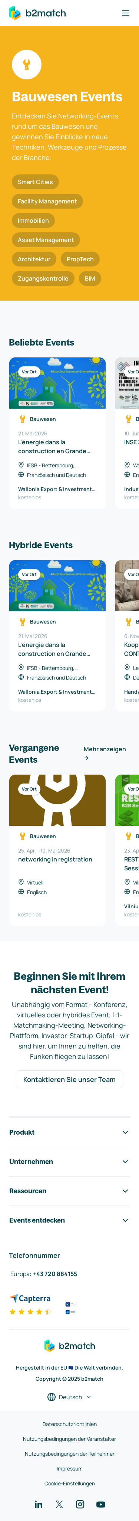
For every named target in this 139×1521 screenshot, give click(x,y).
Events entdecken (69, 1220)
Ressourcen (69, 1191)
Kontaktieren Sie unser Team (69, 1079)
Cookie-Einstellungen (69, 1483)
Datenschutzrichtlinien (70, 1423)
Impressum (70, 1468)
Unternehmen (69, 1161)
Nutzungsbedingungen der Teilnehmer (70, 1453)
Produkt (69, 1132)
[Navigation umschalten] (126, 13)
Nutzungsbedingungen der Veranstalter (69, 1438)
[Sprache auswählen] (69, 1397)
